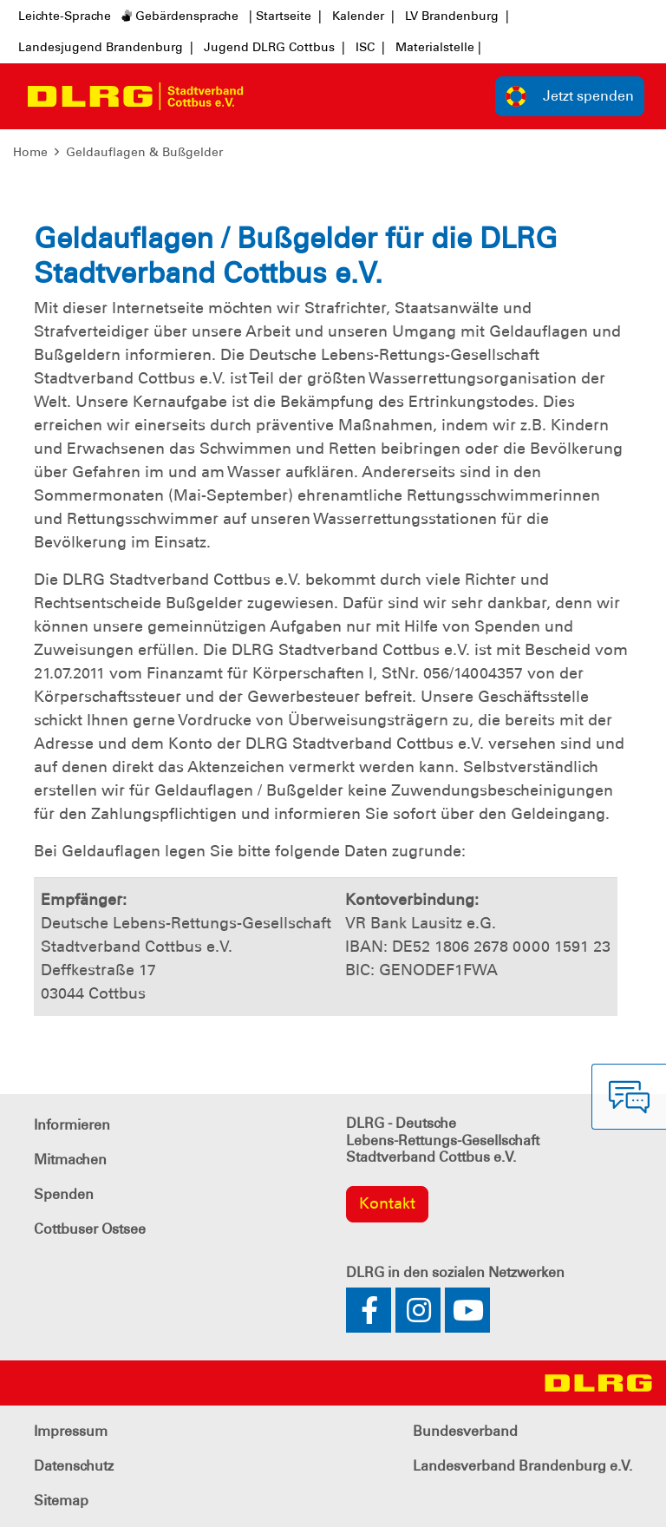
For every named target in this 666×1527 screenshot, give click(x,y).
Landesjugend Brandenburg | (105, 47)
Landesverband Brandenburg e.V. (522, 1466)
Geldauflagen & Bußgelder (144, 152)
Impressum (71, 1431)
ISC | (370, 47)
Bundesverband (465, 1431)
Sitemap (61, 1500)
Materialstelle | (438, 47)
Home (30, 152)
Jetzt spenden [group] (570, 96)
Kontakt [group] (387, 1203)
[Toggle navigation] (272, 96)
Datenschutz (74, 1466)
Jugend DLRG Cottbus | (274, 47)
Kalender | (363, 16)
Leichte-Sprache (64, 16)
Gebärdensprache (179, 16)
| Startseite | (285, 16)
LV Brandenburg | (457, 16)
